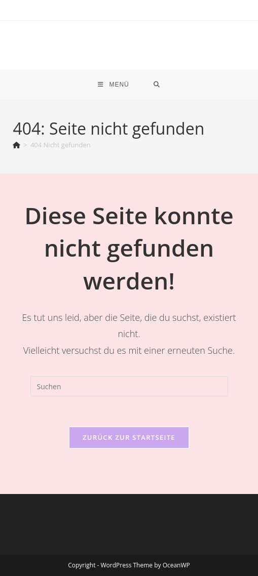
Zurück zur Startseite (129, 437)
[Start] (16, 144)
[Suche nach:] (156, 84)
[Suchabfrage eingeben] (129, 386)
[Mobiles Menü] (113, 84)
